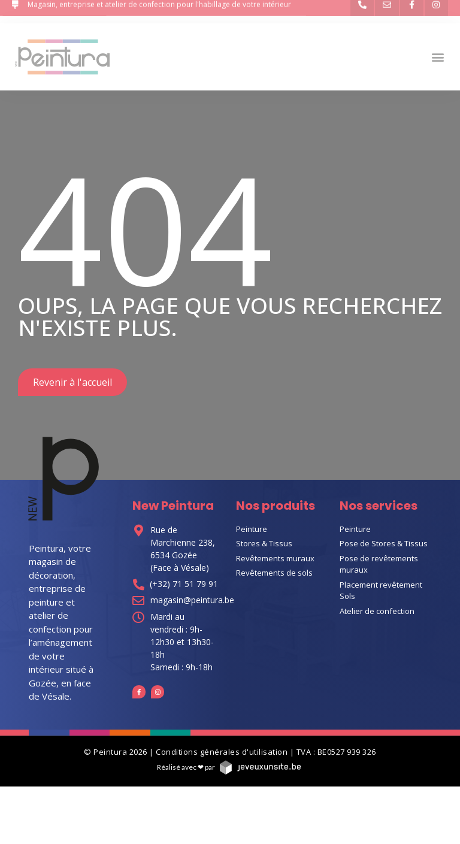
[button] (438, 56)
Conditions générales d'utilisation (222, 751)
